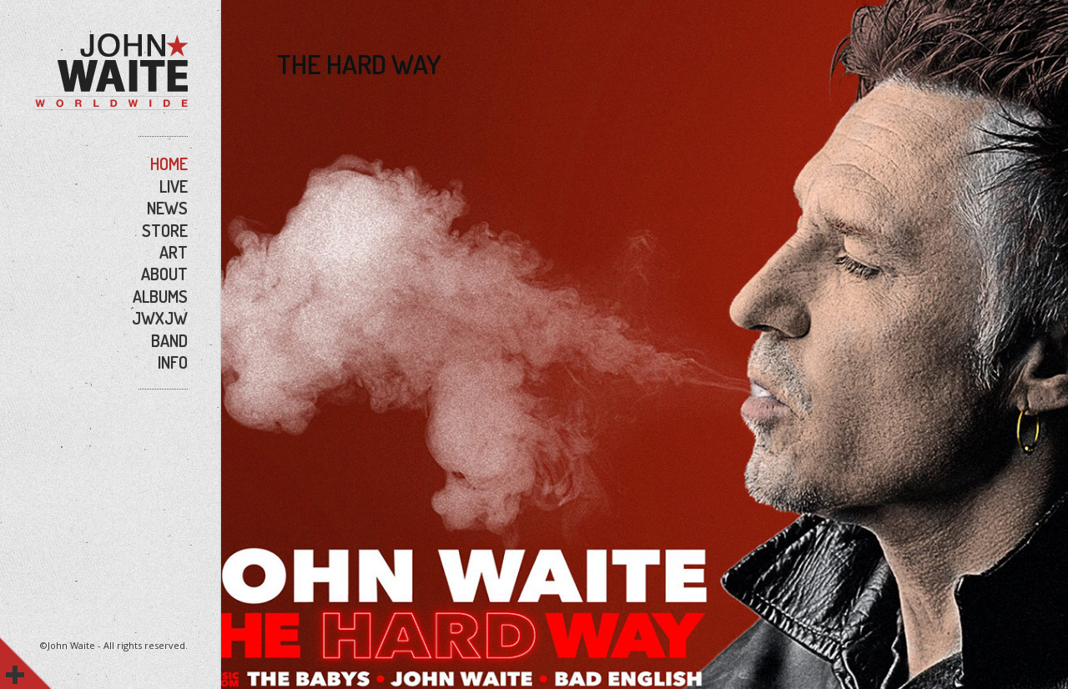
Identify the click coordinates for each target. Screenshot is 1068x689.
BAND (169, 340)
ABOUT (164, 273)
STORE (165, 230)
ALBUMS (160, 296)
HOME (169, 163)
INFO (173, 362)
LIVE (173, 186)
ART (173, 252)
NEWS (167, 208)
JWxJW (160, 318)
